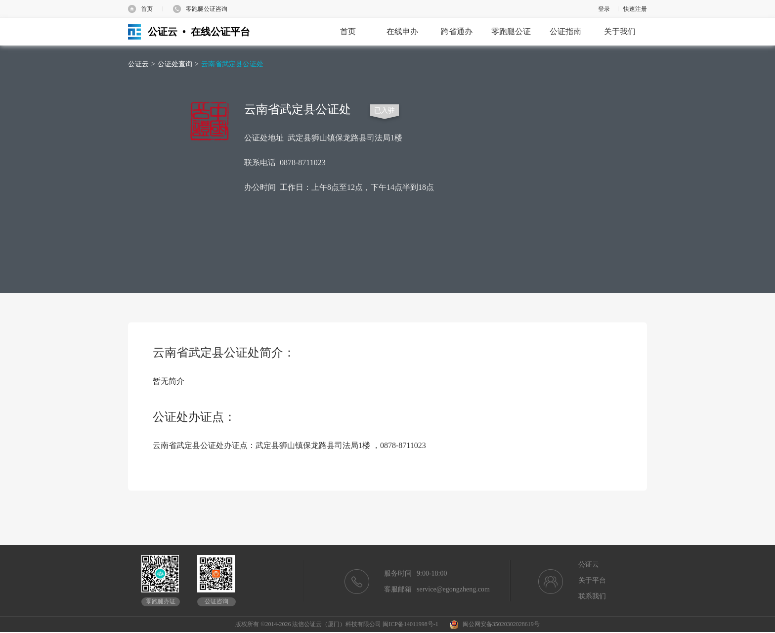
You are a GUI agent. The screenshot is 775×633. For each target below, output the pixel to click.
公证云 (138, 64)
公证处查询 (175, 64)
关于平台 (592, 580)
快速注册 (635, 8)
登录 (604, 8)
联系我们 (592, 596)
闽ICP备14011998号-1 (410, 624)
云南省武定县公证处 (232, 64)
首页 (147, 8)
